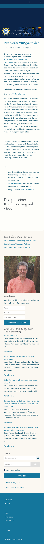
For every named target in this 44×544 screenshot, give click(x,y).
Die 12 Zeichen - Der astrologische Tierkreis (20, 241)
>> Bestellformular (19, 94)
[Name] (14, 308)
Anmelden (22, 476)
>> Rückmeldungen (15, 184)
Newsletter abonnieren (17, 323)
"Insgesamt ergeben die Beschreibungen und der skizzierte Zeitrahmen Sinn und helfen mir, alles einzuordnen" (21, 404)
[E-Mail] (14, 312)
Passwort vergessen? (13, 482)
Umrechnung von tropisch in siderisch (17, 247)
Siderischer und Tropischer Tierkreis (17, 244)
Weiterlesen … (9, 351)
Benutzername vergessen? (15, 487)
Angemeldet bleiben (13, 470)
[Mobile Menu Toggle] (3, 6)
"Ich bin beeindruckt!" (11, 336)
